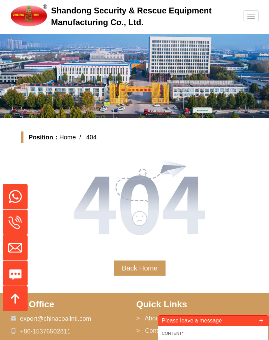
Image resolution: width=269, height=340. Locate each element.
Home (67, 137)
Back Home (139, 268)
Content (172, 333)
